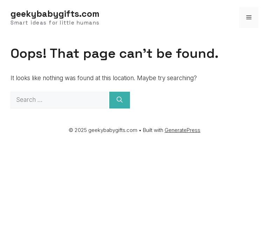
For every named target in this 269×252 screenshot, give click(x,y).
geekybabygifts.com (55, 13)
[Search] (119, 100)
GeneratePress (182, 130)
